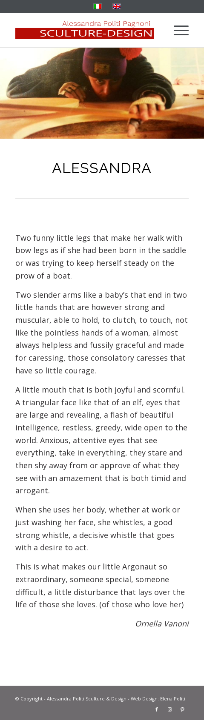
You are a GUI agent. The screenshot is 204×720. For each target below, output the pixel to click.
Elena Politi (172, 698)
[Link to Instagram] (169, 709)
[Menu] (177, 30)
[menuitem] (177, 30)
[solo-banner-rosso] (84, 30)
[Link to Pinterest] (182, 709)
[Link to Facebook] (156, 709)
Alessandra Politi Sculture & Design (86, 698)
